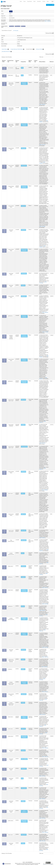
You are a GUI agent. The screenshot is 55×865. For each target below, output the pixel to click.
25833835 (51, 736)
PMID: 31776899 (45, 331)
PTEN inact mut (4, 84)
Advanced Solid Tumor (11, 149)
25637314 (51, 618)
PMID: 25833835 (42, 798)
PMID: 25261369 (42, 840)
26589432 (51, 659)
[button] (14, 61)
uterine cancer (10, 736)
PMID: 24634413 (45, 587)
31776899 (51, 315)
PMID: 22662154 (45, 657)
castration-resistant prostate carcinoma (11, 337)
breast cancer (10, 75)
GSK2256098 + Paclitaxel (24, 737)
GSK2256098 (24, 788)
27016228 (51, 273)
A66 (22, 778)
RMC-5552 (23, 514)
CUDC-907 (23, 728)
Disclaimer (39, 1)
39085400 (51, 148)
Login (52, 1)
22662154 (51, 649)
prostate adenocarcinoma (11, 554)
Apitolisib (23, 285)
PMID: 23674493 (42, 818)
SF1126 (23, 606)
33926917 (51, 399)
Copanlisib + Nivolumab (24, 187)
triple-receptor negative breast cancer (11, 84)
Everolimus (23, 649)
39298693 (51, 471)
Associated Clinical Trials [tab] (7, 51)
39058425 (51, 82)
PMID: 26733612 (45, 691)
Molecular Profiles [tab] (40, 49)
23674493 (51, 768)
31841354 (51, 124)
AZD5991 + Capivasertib (24, 591)
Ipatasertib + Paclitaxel (24, 83)
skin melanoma (10, 67)
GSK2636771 (24, 296)
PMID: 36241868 (45, 603)
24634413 (51, 607)
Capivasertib (24, 540)
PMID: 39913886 (42, 226)
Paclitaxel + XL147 (24, 619)
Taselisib (23, 659)
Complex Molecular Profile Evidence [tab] (17, 49)
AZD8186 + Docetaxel (24, 360)
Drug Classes (29, 1)
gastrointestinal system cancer (11, 400)
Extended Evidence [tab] (30, 49)
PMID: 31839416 (42, 537)
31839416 (51, 530)
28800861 (51, 107)
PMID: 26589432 (44, 666)
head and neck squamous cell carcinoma (11, 660)
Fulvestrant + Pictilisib (24, 683)
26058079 (51, 716)
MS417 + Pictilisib (24, 717)
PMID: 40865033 (45, 312)
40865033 (51, 296)
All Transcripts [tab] (15, 30)
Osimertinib (24, 530)
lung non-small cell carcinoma (11, 531)
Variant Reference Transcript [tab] (6, 30)
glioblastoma (10, 315)
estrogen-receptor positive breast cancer (11, 683)
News (21, 1)
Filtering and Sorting (49, 33)
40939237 (51, 359)
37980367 (51, 335)
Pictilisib (23, 702)
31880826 (51, 229)
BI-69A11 (23, 669)
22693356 (51, 728)
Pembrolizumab (24, 446)
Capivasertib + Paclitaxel (24, 125)
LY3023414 (23, 471)
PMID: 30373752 (42, 443)
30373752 (51, 424)
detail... (51, 67)
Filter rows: (41, 853)
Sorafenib (23, 424)
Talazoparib (24, 148)
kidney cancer (10, 566)
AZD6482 (23, 801)
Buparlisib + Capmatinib (24, 316)
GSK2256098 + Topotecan (24, 821)
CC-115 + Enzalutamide (24, 336)
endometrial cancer (11, 230)
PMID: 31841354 (42, 144)
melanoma (10, 669)
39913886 (51, 205)
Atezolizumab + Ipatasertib (24, 250)
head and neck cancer (11, 515)
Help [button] (48, 1)
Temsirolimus (24, 165)
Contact (43, 1)
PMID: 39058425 (42, 104)
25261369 (51, 834)
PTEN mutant (4, 68)
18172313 (51, 606)
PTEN (11, 11)
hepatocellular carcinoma (11, 425)
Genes (24, 1)
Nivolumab (23, 399)
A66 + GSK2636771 (24, 811)
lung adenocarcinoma (11, 541)
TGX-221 (23, 843)
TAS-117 (23, 493)
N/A (22, 67)
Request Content (50, 4)
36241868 (51, 633)
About (34, 1)
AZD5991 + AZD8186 (24, 634)
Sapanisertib (24, 834)
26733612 (51, 702)
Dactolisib (23, 750)
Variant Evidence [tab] (5, 49)
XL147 (23, 553)
